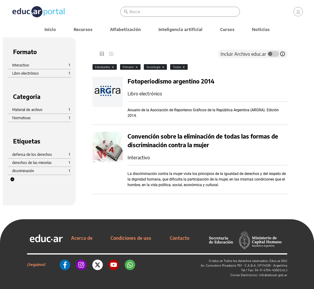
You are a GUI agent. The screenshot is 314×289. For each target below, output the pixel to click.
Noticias (260, 29)
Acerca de (82, 238)
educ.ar (217, 261)
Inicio (50, 29)
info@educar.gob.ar (273, 275)
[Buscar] (185, 11)
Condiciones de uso (130, 238)
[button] (12, 179)
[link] (298, 11)
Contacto (179, 238)
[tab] (102, 54)
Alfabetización (125, 29)
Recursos (83, 29)
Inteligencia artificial (180, 29)
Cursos (227, 29)
